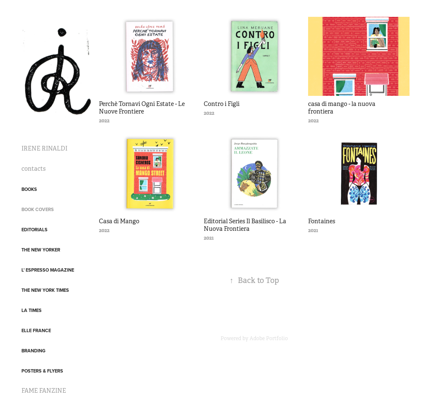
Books (29, 189)
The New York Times (45, 290)
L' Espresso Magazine (47, 270)
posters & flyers (42, 370)
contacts (33, 168)
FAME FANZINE (43, 390)
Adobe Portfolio (269, 338)
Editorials (34, 229)
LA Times (31, 310)
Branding (33, 350)
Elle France (36, 330)
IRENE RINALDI (44, 148)
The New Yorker (40, 249)
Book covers (37, 209)
